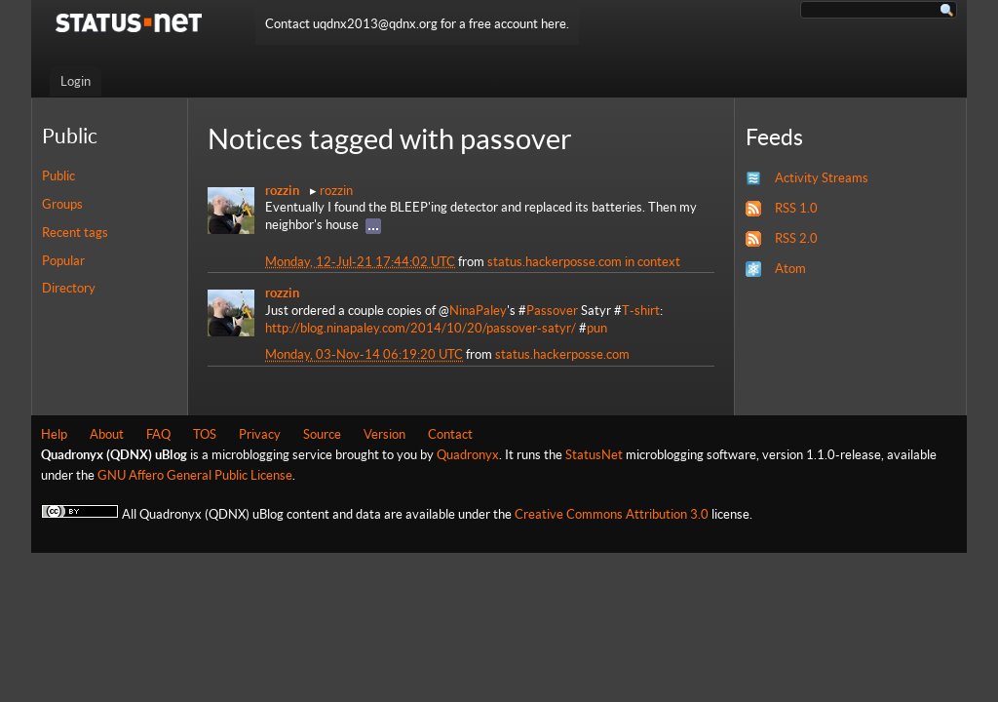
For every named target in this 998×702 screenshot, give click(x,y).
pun (597, 328)
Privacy (260, 434)
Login (75, 81)
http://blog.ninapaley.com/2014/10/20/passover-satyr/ (420, 328)
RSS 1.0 (796, 208)
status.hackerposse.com (554, 261)
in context (652, 261)
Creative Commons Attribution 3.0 (612, 514)
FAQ (158, 434)
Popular (63, 261)
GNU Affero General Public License (194, 475)
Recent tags (75, 232)
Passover (552, 310)
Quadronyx (468, 455)
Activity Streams (821, 178)
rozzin (336, 190)
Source (322, 434)
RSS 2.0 (796, 238)
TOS (204, 434)
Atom (790, 268)
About (107, 434)
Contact (450, 434)
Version (384, 434)
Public (58, 176)
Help (54, 434)
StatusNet (594, 455)
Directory (69, 288)
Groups (62, 204)
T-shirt (641, 310)
